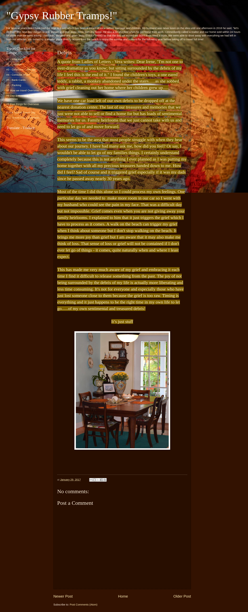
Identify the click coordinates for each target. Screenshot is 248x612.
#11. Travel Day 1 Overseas (22, 117)
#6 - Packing (13, 85)
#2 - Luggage (14, 64)
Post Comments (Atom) (83, 604)
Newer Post (63, 596)
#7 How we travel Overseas (22, 90)
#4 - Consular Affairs (18, 74)
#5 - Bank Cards (16, 80)
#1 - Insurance (14, 59)
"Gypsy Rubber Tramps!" (61, 15)
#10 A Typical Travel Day (20, 112)
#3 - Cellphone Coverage (21, 69)
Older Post (182, 596)
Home (123, 596)
